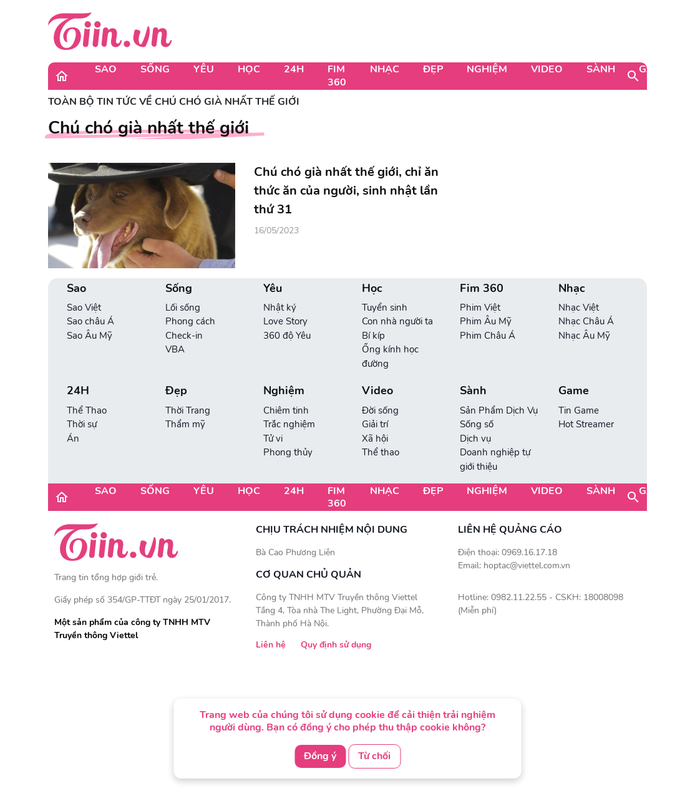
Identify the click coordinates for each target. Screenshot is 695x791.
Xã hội (375, 438)
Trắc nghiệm (289, 424)
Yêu (203, 69)
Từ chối (374, 756)
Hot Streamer (586, 424)
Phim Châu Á (487, 335)
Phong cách (190, 321)
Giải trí (375, 424)
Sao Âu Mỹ (89, 335)
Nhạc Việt (578, 307)
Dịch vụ (475, 438)
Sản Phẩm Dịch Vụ (499, 410)
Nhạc (384, 69)
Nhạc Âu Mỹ (584, 335)
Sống (155, 69)
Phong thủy (288, 452)
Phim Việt (480, 307)
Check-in (184, 335)
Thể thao (380, 452)
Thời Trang (187, 410)
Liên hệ (271, 645)
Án (73, 438)
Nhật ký (279, 307)
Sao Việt (84, 307)
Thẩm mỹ (185, 424)
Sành (600, 69)
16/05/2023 (276, 230)
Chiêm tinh (286, 410)
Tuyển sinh (384, 307)
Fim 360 (337, 75)
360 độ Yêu (287, 335)
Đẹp (433, 69)
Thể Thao (87, 410)
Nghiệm (487, 69)
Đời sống (380, 410)
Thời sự (82, 424)
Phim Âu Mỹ (486, 321)
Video (547, 69)
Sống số (476, 424)
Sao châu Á (90, 321)
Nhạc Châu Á (586, 321)
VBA (175, 349)
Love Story (285, 321)
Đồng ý (320, 756)
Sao (106, 69)
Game (654, 69)
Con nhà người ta (397, 321)
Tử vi (273, 438)
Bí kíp (373, 335)
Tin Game (578, 410)
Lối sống (182, 307)
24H (294, 69)
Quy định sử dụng (336, 645)
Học (249, 69)
